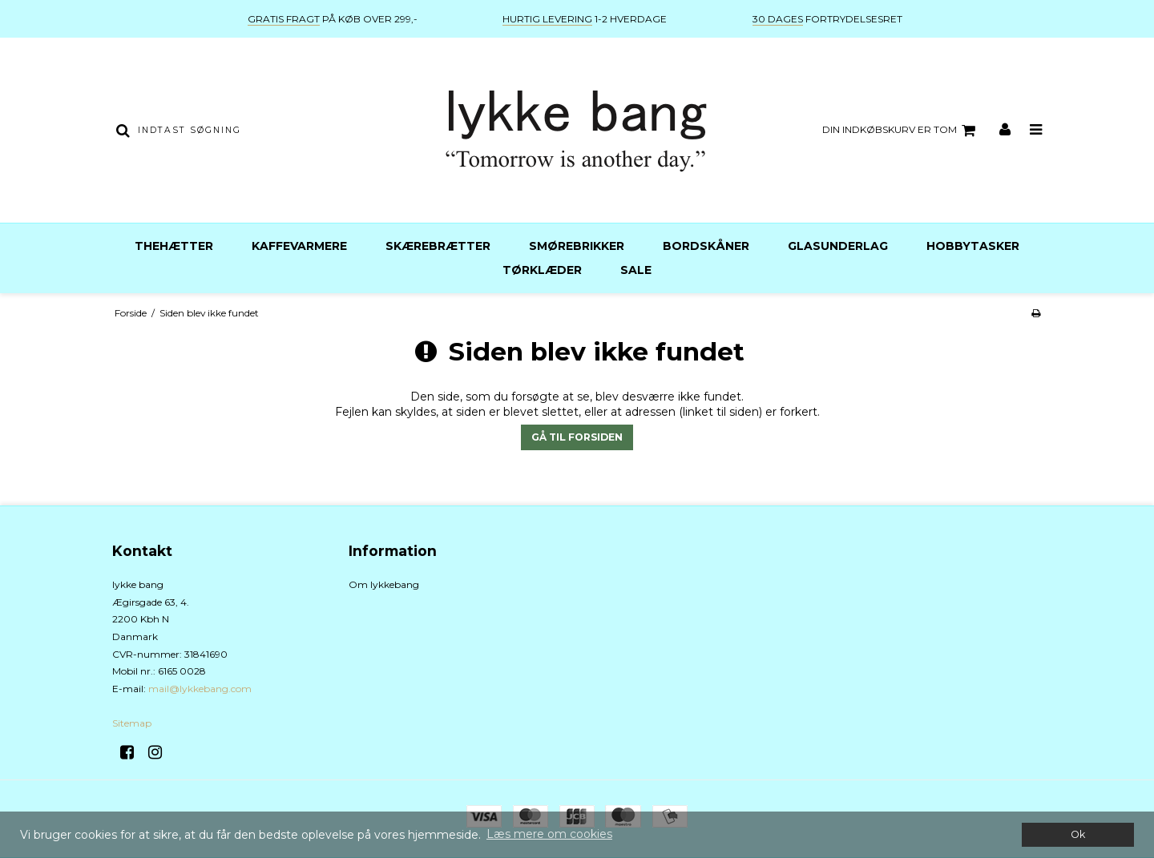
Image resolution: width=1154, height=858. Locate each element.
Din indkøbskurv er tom (901, 130)
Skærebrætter (437, 246)
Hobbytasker (972, 246)
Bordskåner (706, 246)
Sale (636, 270)
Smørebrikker (576, 246)
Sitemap (131, 723)
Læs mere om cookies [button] (549, 834)
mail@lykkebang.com (200, 689)
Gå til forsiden (577, 437)
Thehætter (174, 246)
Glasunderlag (838, 246)
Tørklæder (542, 270)
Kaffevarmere (299, 246)
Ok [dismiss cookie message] (1078, 834)
